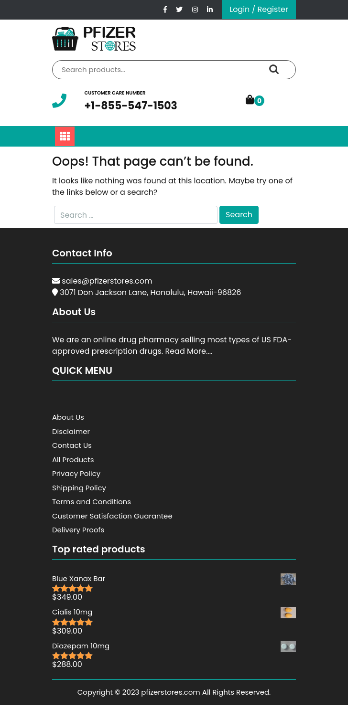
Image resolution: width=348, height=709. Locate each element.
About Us (68, 417)
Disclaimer (71, 431)
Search (274, 70)
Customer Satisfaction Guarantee (112, 516)
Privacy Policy (76, 473)
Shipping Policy (79, 488)
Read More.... (188, 351)
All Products (73, 460)
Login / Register (258, 9)
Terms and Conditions (91, 502)
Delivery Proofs (78, 530)
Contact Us (72, 445)
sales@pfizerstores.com (107, 280)
